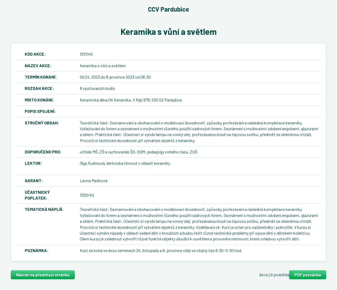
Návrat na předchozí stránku (43, 274)
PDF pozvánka (307, 274)
